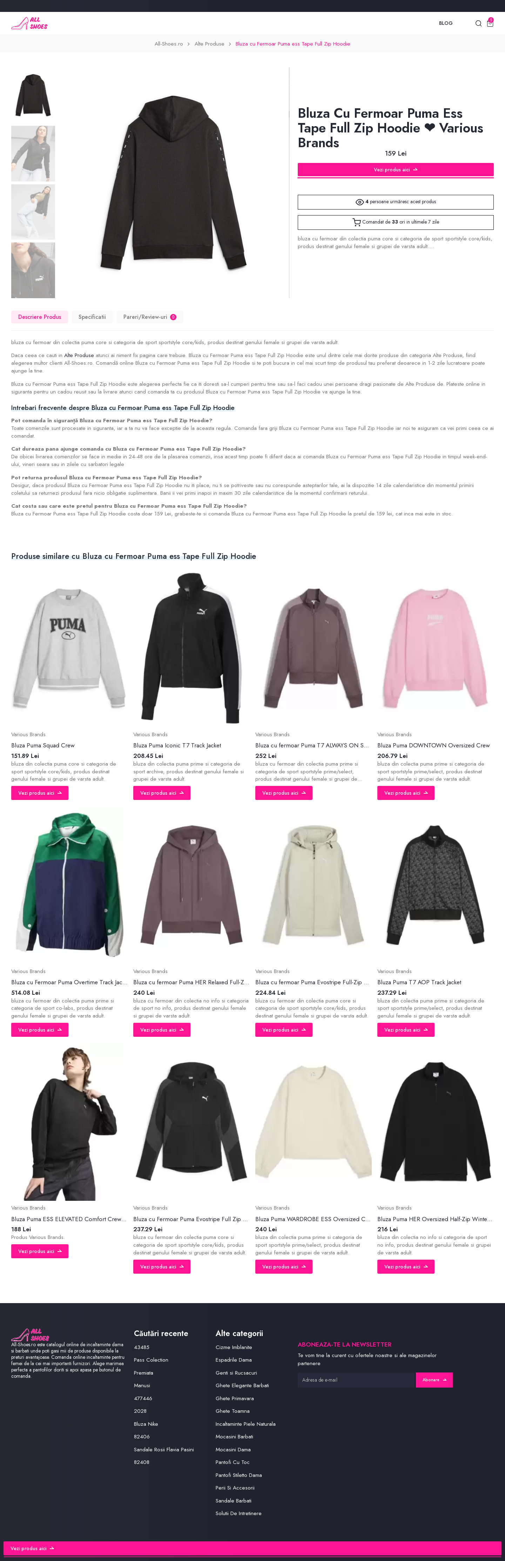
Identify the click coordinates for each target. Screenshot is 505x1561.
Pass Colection (151, 1360)
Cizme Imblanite (234, 1347)
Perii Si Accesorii (235, 1488)
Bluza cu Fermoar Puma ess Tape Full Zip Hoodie (293, 44)
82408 (141, 1462)
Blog (446, 23)
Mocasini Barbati (234, 1436)
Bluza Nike (146, 1424)
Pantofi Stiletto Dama (239, 1475)
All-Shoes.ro (169, 44)
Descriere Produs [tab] (39, 317)
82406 (142, 1436)
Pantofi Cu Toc (233, 1462)
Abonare (434, 1380)
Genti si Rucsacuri (236, 1373)
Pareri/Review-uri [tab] (149, 317)
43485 (141, 1347)
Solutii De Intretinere (239, 1513)
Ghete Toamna (233, 1411)
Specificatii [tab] (92, 317)
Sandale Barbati (233, 1501)
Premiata (143, 1373)
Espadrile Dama (234, 1360)
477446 (143, 1398)
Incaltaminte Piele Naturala (246, 1424)
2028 (140, 1411)
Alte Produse (209, 44)
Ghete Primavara (235, 1398)
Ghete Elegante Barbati (242, 1385)
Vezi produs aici (395, 169)
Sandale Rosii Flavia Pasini (164, 1449)
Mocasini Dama (233, 1449)
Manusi (142, 1385)
